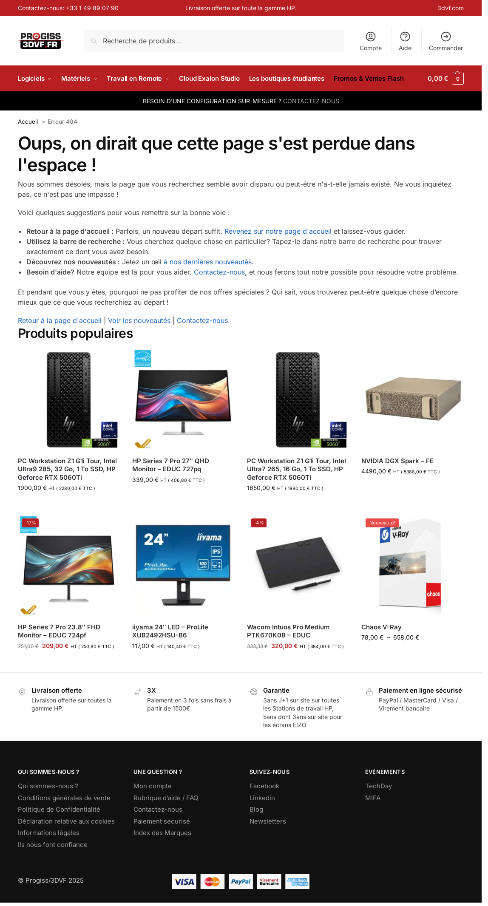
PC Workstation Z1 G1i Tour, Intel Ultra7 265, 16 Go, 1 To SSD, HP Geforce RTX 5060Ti (296, 469)
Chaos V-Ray (381, 627)
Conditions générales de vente (64, 798)
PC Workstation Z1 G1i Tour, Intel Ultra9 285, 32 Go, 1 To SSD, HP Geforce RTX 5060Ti (67, 469)
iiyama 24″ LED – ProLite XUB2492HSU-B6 (170, 631)
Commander (446, 41)
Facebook (264, 786)
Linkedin (262, 798)
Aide (405, 41)
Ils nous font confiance (53, 845)
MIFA (372, 798)
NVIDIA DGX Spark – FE (397, 461)
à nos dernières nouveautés (208, 262)
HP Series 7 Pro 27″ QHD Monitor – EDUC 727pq (170, 465)
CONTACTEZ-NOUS (311, 101)
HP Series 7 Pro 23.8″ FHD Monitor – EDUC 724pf (59, 631)
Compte (371, 41)
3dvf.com (450, 7)
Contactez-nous (219, 272)
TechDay (378, 786)
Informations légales (48, 833)
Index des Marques (162, 833)
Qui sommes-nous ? (48, 786)
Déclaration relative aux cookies (66, 821)
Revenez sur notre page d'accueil (278, 231)
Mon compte (152, 786)
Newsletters (268, 821)
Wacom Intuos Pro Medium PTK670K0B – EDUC (288, 631)
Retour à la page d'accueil (60, 320)
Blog (256, 809)
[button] (446, 78)
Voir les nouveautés (139, 320)
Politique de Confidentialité (59, 809)
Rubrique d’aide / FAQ (165, 798)
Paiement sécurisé (161, 821)
